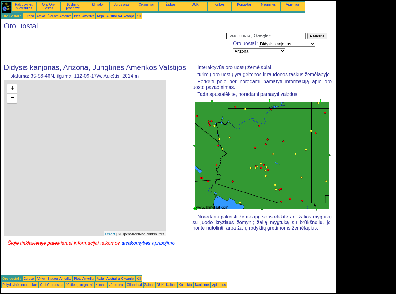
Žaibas (171, 4)
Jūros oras (122, 4)
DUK (195, 4)
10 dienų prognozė (73, 6)
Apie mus (292, 4)
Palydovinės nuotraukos (24, 6)
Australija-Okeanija (120, 16)
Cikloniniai (146, 4)
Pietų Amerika (84, 16)
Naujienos (268, 4)
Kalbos (219, 4)
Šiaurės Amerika (59, 16)
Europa (29, 16)
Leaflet (110, 234)
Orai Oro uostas (48, 6)
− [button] (12, 98)
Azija (100, 16)
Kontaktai (244, 4)
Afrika (41, 16)
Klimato (97, 4)
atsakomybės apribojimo (148, 243)
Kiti (138, 16)
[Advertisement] (113, 47)
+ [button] (12, 88)
